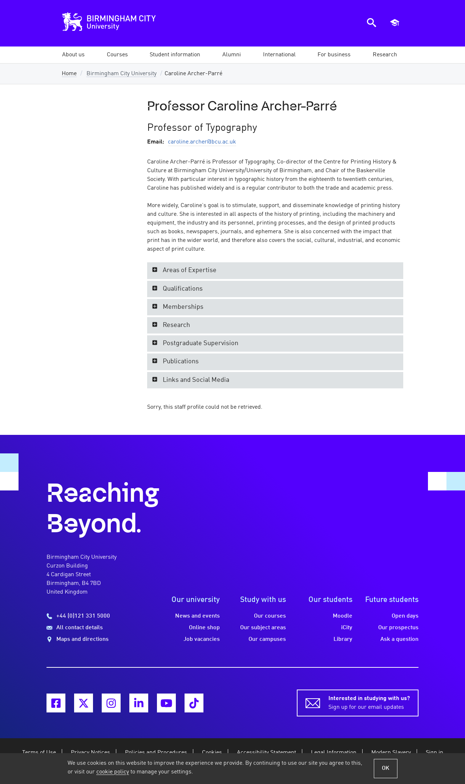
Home (69, 74)
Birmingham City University (121, 74)
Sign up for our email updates (369, 702)
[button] (73, 55)
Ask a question (399, 639)
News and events (197, 616)
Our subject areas (263, 628)
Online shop (204, 628)
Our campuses (267, 639)
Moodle (342, 616)
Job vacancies (201, 639)
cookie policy (112, 772)
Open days (405, 616)
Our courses (270, 616)
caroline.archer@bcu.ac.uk (202, 142)
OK (385, 768)
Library (342, 639)
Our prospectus (398, 628)
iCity (346, 628)
